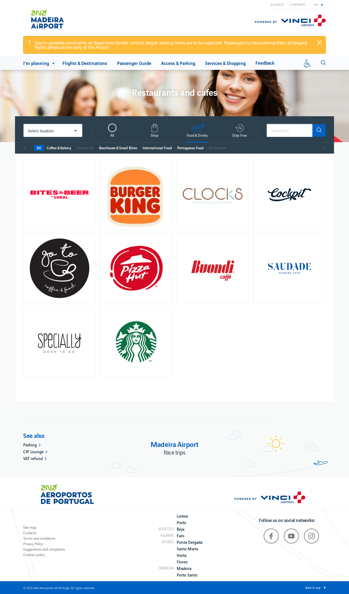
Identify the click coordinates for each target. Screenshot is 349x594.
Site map (29, 527)
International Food (157, 147)
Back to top (312, 587)
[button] (318, 4)
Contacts (29, 532)
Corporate (297, 4)
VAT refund (33, 458)
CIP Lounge (33, 451)
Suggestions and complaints (44, 549)
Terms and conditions (39, 538)
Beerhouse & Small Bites (118, 147)
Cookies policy (34, 554)
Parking (30, 444)
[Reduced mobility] (307, 63)
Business (277, 4)
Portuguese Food (190, 147)
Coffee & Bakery (59, 147)
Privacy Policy (33, 543)
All (39, 147)
